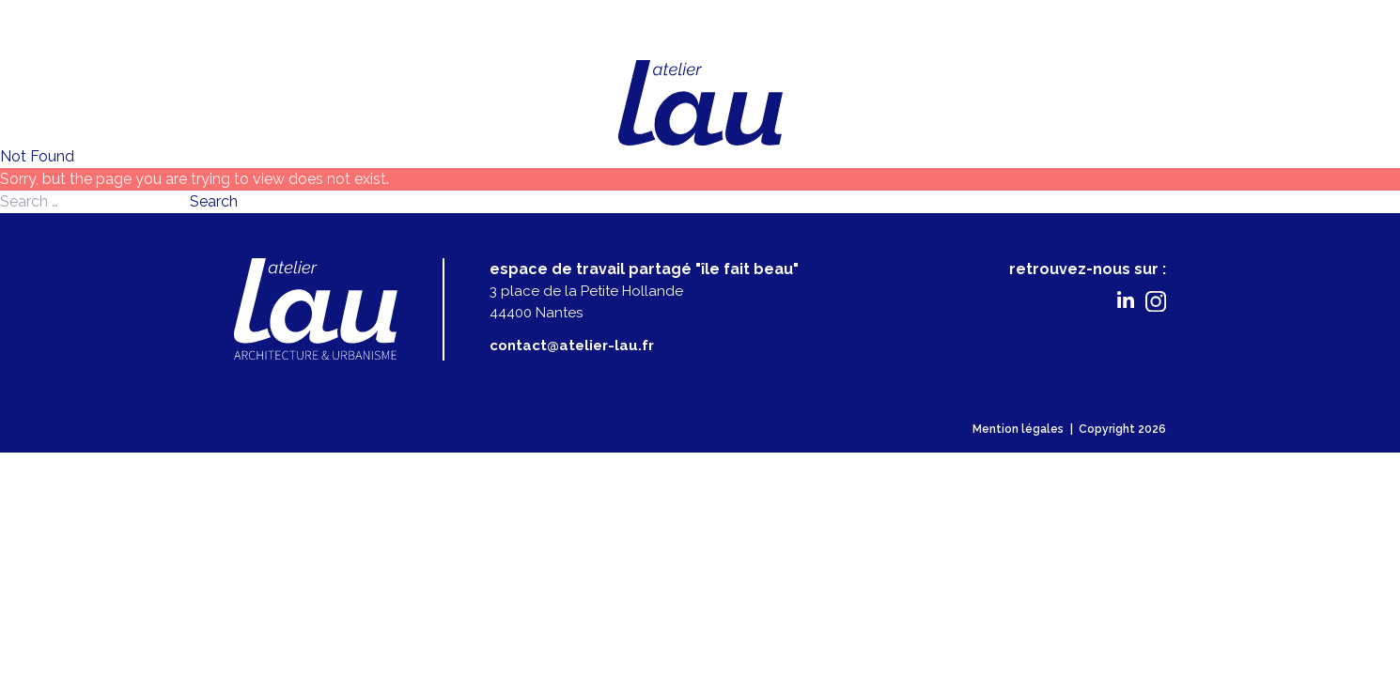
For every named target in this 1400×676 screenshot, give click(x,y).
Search (214, 201)
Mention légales (1018, 429)
